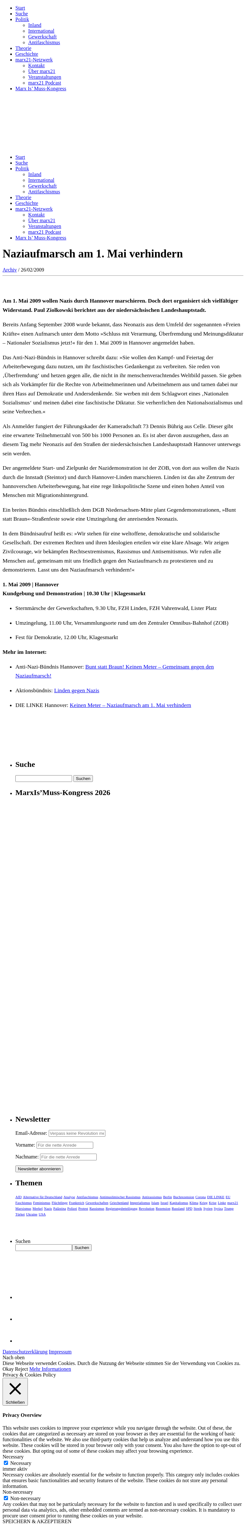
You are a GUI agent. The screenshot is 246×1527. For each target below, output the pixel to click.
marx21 (232, 1203)
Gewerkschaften (97, 1203)
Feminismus (41, 1203)
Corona (200, 1197)
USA (42, 1214)
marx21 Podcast (44, 82)
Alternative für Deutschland (42, 1197)
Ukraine (31, 1214)
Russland (178, 1208)
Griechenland (119, 1203)
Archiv (10, 269)
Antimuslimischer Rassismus (120, 1197)
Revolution (146, 1208)
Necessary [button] (13, 1456)
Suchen (22, 1241)
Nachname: (27, 1156)
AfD (18, 1197)
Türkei (20, 1214)
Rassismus (96, 1208)
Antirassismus (152, 1197)
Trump (229, 1208)
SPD (189, 1208)
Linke (222, 1203)
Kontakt (36, 65)
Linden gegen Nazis (76, 690)
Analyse (69, 1197)
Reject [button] (21, 1369)
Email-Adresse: (32, 1133)
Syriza (218, 1208)
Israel (164, 1203)
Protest (83, 1208)
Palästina (59, 1208)
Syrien (208, 1208)
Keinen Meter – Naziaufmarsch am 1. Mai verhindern (130, 705)
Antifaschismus (44, 42)
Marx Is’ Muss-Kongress (40, 88)
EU (228, 1197)
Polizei (72, 1208)
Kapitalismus (178, 1203)
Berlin (167, 1197)
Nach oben (14, 1357)
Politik (22, 19)
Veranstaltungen (44, 77)
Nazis (48, 1208)
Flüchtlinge (60, 1203)
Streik (197, 1208)
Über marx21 (41, 71)
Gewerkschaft (42, 36)
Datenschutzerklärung (25, 1351)
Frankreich (76, 1203)
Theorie (23, 48)
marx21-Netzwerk (34, 59)
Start (20, 8)
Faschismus (23, 1203)
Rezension (163, 1208)
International (41, 31)
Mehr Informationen (50, 1369)
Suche (21, 13)
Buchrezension (183, 1197)
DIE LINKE (216, 1197)
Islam (155, 1203)
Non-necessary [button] (18, 1492)
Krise (213, 1203)
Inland (34, 25)
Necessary (20, 1463)
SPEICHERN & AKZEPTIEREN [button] (37, 1521)
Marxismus (23, 1208)
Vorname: (25, 1145)
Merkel (38, 1208)
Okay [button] (8, 1369)
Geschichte (26, 54)
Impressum (60, 1351)
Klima (194, 1203)
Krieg (204, 1203)
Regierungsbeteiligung (122, 1208)
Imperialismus (140, 1203)
